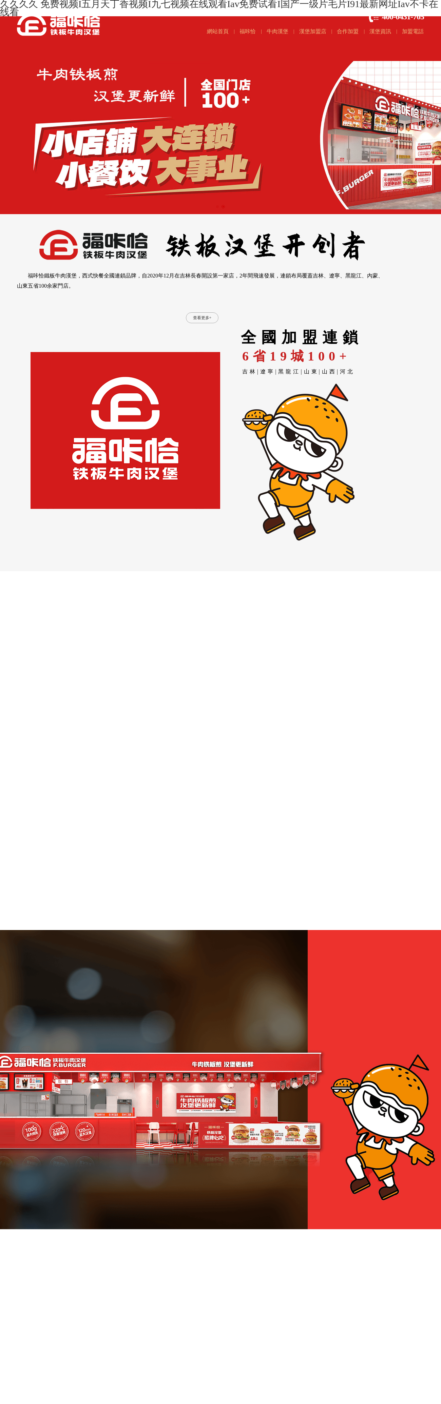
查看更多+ (202, 317)
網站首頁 (218, 31)
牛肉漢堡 (277, 31)
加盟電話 (413, 31)
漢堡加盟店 (312, 31)
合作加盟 (348, 31)
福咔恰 (247, 31)
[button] (217, 206)
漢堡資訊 (380, 31)
